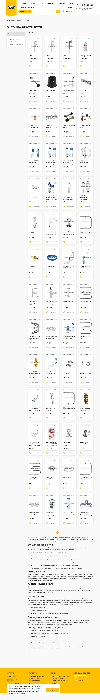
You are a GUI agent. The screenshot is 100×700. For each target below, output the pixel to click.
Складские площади (34, 680)
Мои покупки (67, 11)
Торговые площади (34, 678)
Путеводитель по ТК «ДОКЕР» (59, 680)
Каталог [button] (25, 11)
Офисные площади (34, 682)
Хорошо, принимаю (52, 690)
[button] (35, 66)
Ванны (12, 42)
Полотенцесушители (16, 44)
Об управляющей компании (36, 676)
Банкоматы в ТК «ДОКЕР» (58, 678)
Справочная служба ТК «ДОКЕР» (60, 676)
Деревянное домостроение (36, 684)
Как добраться (11, 676)
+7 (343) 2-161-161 (84, 5)
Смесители (13, 39)
